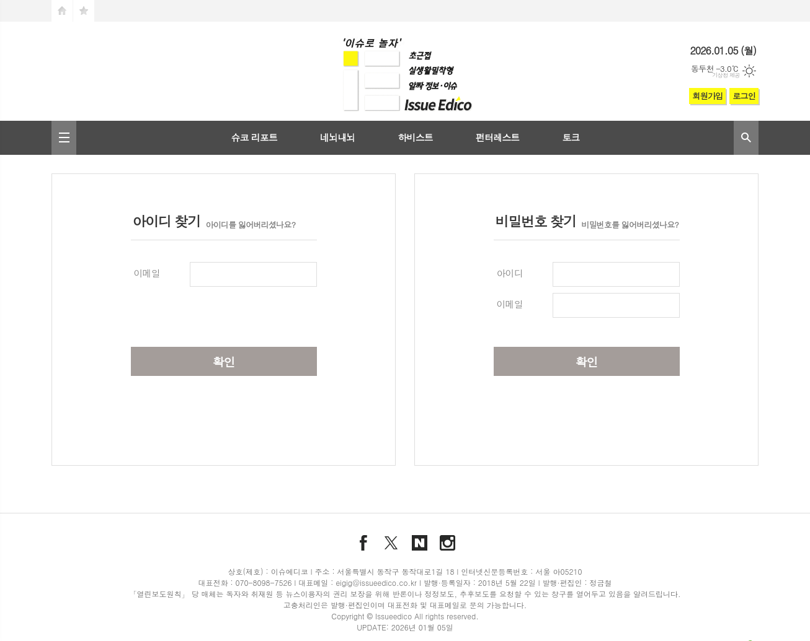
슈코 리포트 (254, 137)
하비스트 (415, 137)
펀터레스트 (498, 137)
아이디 (510, 272)
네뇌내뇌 (337, 137)
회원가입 (707, 96)
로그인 (743, 96)
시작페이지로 (62, 11)
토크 (570, 137)
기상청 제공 (726, 75)
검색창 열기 (746, 138)
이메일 (147, 272)
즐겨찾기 (83, 11)
